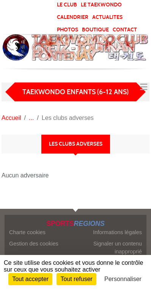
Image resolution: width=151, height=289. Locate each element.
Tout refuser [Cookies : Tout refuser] (76, 279)
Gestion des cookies (33, 244)
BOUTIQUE (95, 29)
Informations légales (117, 232)
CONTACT (125, 29)
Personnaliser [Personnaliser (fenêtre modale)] (123, 279)
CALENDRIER (72, 17)
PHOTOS (67, 29)
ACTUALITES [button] (107, 17)
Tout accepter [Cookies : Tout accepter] (30, 279)
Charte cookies (27, 232)
